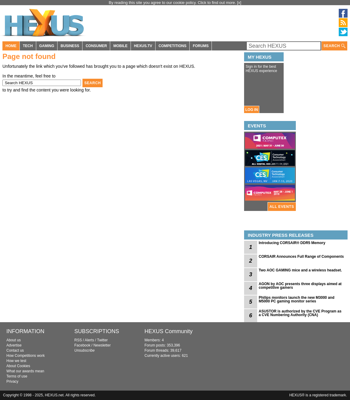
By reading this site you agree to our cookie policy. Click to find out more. (173, 2)
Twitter (102, 340)
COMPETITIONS (172, 46)
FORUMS (200, 46)
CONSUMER (96, 46)
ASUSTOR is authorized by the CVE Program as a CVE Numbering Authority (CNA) (300, 313)
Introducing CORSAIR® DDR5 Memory (292, 243)
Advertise (14, 345)
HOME (10, 46)
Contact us (15, 350)
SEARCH (334, 46)
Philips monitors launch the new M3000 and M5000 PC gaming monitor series (296, 299)
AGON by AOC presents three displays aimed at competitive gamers (300, 285)
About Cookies (18, 366)
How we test (16, 361)
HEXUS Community (169, 331)
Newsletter (102, 345)
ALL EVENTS (282, 207)
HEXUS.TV (143, 46)
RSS (78, 340)
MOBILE (120, 46)
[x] (239, 2)
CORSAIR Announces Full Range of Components (301, 256)
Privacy (12, 381)
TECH (28, 46)
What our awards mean (25, 371)
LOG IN (251, 110)
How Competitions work (25, 355)
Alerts (89, 340)
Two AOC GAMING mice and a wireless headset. (300, 270)
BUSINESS (70, 46)
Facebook (82, 345)
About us (13, 340)
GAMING (46, 46)
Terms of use (16, 376)
